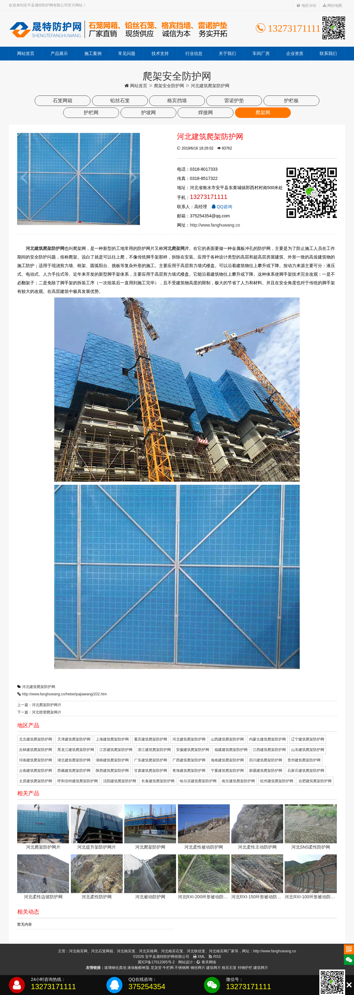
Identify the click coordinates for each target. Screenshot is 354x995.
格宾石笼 (229, 968)
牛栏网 (168, 968)
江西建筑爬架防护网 (269, 750)
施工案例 (93, 53)
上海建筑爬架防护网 (112, 739)
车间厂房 (261, 53)
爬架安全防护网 (169, 85)
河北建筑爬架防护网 (38, 687)
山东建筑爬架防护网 (307, 750)
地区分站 (306, 5)
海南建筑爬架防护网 (227, 760)
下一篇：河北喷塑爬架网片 (39, 712)
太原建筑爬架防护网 (35, 781)
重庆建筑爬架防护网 (150, 739)
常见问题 (126, 53)
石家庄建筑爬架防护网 (305, 770)
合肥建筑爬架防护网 (315, 781)
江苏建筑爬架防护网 (116, 750)
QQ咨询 (221, 206)
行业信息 (193, 53)
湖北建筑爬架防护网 (73, 760)
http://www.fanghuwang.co (215, 225)
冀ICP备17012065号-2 (156, 962)
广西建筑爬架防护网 (189, 760)
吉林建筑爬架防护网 (35, 750)
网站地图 (332, 5)
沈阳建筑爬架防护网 (119, 781)
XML (199, 956)
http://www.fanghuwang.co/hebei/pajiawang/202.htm (64, 694)
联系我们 (328, 53)
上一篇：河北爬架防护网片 (39, 705)
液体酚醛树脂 (138, 968)
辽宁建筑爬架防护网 (307, 739)
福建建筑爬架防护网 (231, 750)
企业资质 (294, 53)
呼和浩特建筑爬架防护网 (77, 781)
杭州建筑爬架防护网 (276, 781)
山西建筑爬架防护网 (227, 739)
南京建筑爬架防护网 (238, 781)
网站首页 (25, 53)
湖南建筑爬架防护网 (112, 760)
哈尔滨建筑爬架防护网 (198, 781)
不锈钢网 (182, 968)
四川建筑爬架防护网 (265, 760)
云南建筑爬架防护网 (35, 770)
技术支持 (160, 53)
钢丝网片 (197, 968)
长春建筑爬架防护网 (158, 781)
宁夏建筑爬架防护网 (227, 770)
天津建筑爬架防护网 (73, 739)
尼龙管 (156, 968)
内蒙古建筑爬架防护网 (267, 739)
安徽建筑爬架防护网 (192, 750)
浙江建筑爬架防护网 (154, 750)
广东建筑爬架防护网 (150, 760)
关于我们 (227, 53)
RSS (215, 956)
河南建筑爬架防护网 (35, 760)
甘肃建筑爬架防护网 (150, 770)
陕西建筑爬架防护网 (112, 770)
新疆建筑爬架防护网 (265, 770)
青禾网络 (206, 962)
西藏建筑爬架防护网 (73, 770)
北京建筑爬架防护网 (35, 739)
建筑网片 (213, 968)
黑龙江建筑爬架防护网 (75, 750)
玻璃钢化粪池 (115, 968)
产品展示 (59, 53)
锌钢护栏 (245, 968)
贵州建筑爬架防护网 (304, 760)
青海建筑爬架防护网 (189, 770)
